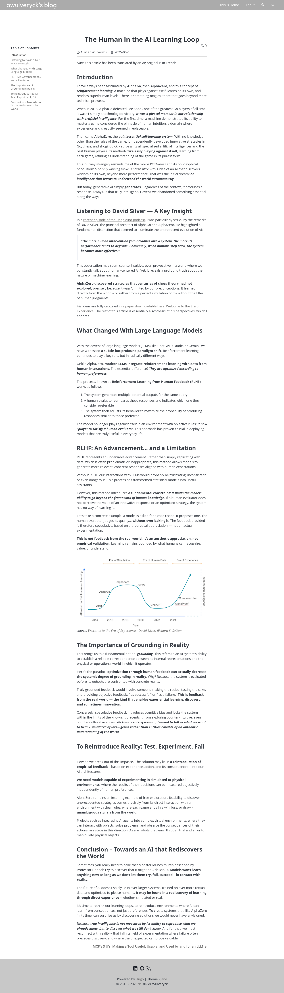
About (250, 5)
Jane (163, 979)
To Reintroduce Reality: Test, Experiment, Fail (25, 95)
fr (206, 45)
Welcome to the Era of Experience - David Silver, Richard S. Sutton (135, 630)
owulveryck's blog (32, 5)
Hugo (140, 979)
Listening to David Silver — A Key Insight (25, 61)
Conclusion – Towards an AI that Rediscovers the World (26, 105)
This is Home (229, 5)
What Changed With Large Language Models (26, 70)
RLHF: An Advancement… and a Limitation (26, 78)
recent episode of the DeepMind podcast (114, 220)
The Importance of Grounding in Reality (23, 87)
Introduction (18, 55)
